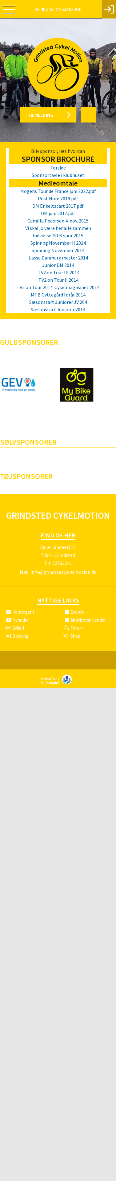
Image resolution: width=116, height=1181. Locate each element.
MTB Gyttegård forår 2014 (58, 295)
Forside (58, 168)
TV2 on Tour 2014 (35, 287)
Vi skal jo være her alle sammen (58, 228)
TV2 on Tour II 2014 (58, 280)
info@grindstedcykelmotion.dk (63, 572)
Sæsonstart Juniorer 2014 (58, 309)
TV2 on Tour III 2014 (58, 272)
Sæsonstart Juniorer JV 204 (58, 302)
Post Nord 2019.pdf (58, 198)
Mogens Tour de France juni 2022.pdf (58, 191)
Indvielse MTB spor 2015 (58, 235)
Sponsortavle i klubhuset (58, 175)
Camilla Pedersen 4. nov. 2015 (58, 221)
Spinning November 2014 (58, 250)
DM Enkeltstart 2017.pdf (58, 206)
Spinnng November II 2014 (58, 243)
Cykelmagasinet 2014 (76, 287)
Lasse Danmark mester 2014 (58, 258)
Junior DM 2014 (58, 265)
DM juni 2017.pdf (58, 213)
